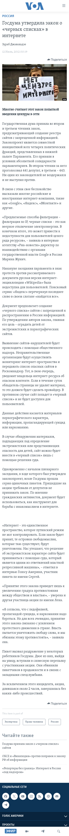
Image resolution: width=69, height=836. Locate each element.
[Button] (57, 60)
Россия (8, 16)
